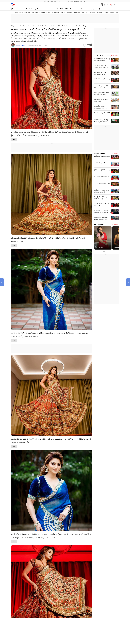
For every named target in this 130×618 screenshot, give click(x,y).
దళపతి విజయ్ (27, 12)
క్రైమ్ (88, 9)
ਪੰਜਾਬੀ (67, 1)
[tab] (104, 251)
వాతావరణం (69, 12)
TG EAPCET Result (18, 12)
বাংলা (64, 1)
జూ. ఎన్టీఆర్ (92, 12)
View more (114, 55)
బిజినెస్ (56, 9)
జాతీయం (74, 9)
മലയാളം (76, 1)
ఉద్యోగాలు (37, 12)
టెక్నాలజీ (43, 12)
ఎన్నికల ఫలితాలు (55, 12)
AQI (108, 4)
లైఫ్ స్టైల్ (46, 9)
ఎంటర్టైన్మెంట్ (24, 9)
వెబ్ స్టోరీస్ (61, 9)
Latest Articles (100, 55)
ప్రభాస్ (87, 12)
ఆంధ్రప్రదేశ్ (35, 9)
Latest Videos (99, 153)
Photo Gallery (23, 26)
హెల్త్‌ (84, 9)
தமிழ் (71, 1)
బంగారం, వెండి (77, 12)
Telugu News (14, 26)
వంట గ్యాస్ (63, 12)
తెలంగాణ (41, 9)
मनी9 (81, 1)
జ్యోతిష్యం (48, 12)
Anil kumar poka (20, 45)
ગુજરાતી (59, 1)
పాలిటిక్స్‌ (98, 9)
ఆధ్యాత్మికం (92, 9)
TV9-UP (85, 1)
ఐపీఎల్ (30, 9)
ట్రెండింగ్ (80, 9)
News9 (44, 1)
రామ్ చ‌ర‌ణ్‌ (106, 12)
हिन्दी (48, 1)
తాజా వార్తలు (17, 9)
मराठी (55, 1)
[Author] (13, 45)
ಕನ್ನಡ (51, 1)
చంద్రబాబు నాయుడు (114, 12)
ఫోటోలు (51, 9)
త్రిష (33, 12)
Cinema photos (32, 26)
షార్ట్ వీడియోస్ (68, 9)
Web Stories (99, 224)
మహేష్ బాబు (99, 12)
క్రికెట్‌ (83, 12)
